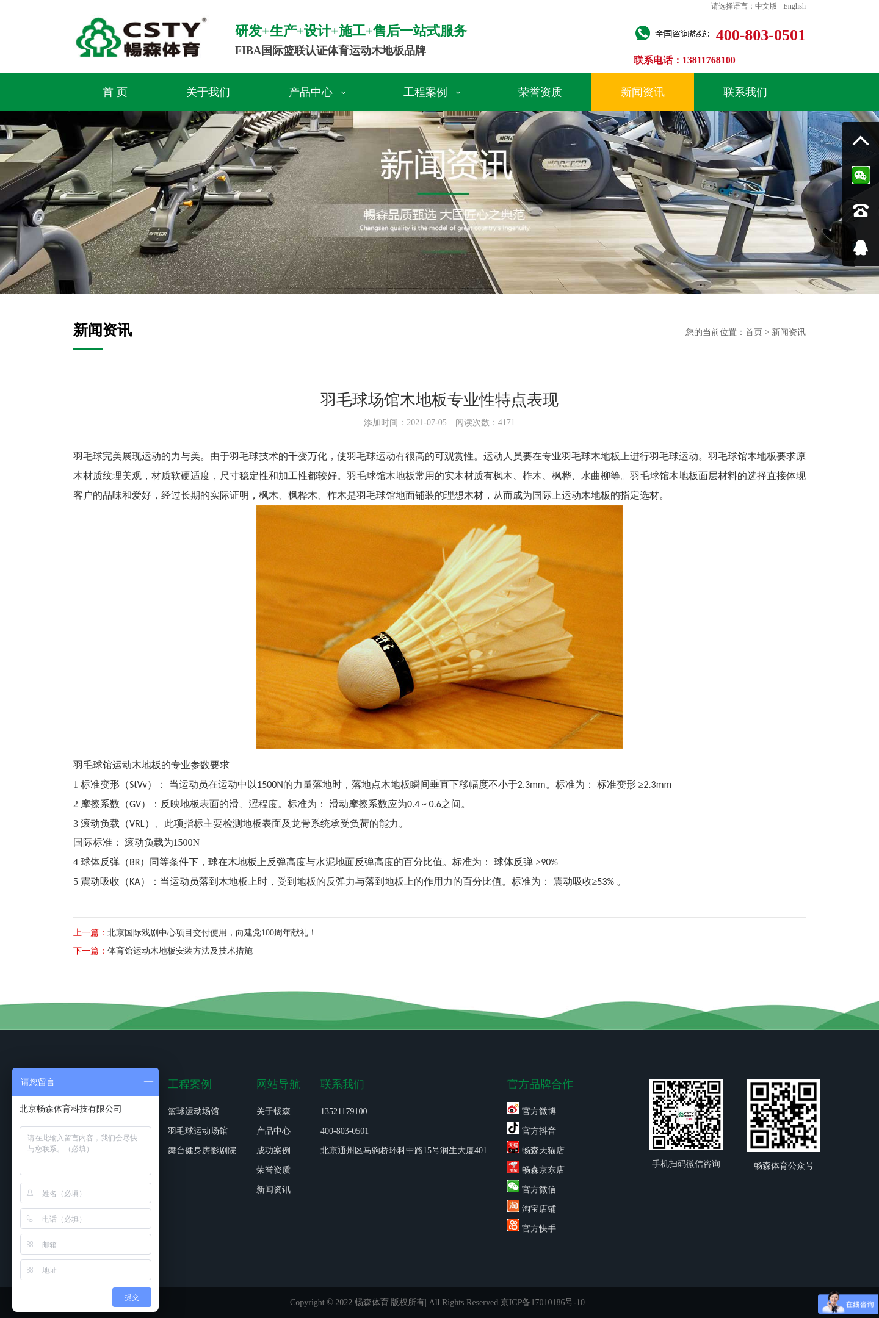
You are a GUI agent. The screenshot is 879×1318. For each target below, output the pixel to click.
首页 (753, 332)
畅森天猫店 (536, 1150)
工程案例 (431, 92)
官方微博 (531, 1111)
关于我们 (208, 92)
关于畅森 (273, 1111)
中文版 (766, 6)
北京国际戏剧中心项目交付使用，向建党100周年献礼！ (212, 932)
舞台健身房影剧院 (202, 1150)
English (794, 6)
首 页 (115, 92)
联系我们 (745, 92)
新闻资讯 (643, 92)
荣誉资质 (540, 92)
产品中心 (317, 92)
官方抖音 (531, 1131)
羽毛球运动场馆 (198, 1131)
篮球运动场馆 (193, 1111)
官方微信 (531, 1189)
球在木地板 (232, 862)
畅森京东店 (536, 1170)
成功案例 (273, 1150)
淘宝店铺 (531, 1209)
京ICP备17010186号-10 (543, 1302)
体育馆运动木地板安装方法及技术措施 (180, 951)
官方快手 (531, 1228)
